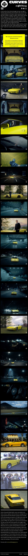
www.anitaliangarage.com (12, 542)
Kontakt (20, 554)
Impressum (26, 554)
